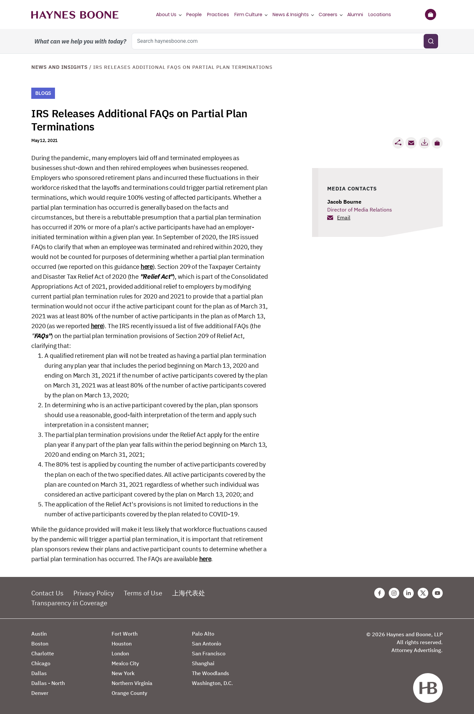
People (194, 14)
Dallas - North (48, 683)
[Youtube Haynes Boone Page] (437, 593)
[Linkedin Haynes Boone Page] (408, 593)
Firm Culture (248, 14)
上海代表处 (188, 592)
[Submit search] (431, 41)
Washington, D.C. (212, 683)
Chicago (40, 663)
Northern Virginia (132, 683)
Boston (39, 643)
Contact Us (47, 592)
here (146, 267)
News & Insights (291, 14)
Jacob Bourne (344, 201)
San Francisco (208, 653)
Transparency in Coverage (69, 602)
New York (123, 673)
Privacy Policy (93, 592)
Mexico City (125, 663)
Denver (39, 693)
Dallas (39, 673)
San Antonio (206, 643)
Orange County (129, 693)
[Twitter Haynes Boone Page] (423, 593)
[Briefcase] (430, 14)
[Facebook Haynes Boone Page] (379, 593)
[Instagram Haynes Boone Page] (394, 593)
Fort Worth (125, 633)
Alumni (355, 14)
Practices (218, 14)
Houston (122, 643)
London (120, 653)
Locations (379, 14)
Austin (39, 633)
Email (343, 217)
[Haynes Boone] (74, 14)
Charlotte (42, 653)
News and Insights (59, 67)
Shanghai (203, 663)
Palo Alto (203, 633)
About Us (166, 14)
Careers (328, 14)
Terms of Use (143, 592)
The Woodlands (210, 673)
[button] (437, 143)
